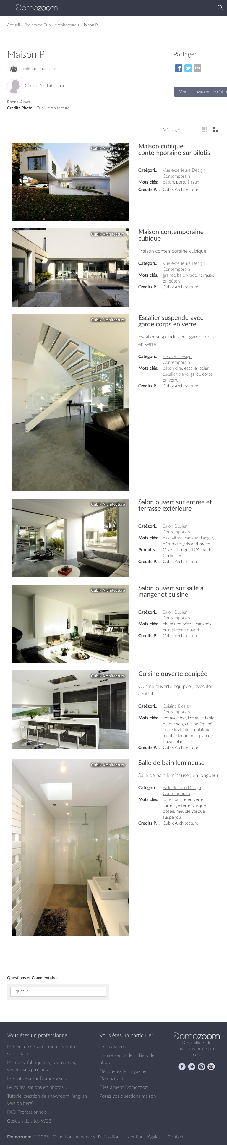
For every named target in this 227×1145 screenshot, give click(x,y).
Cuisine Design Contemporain (177, 709)
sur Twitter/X (188, 68)
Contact (176, 1136)
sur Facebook (178, 68)
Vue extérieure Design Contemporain (184, 173)
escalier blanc (175, 374)
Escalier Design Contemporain (177, 359)
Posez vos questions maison (128, 1096)
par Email (197, 68)
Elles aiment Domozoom (124, 1087)
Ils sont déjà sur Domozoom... (37, 1078)
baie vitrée (173, 538)
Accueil (13, 24)
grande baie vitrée (180, 275)
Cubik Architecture (46, 85)
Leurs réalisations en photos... (37, 1087)
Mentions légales (144, 1136)
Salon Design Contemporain (176, 529)
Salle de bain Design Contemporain (182, 791)
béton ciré (172, 368)
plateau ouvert (185, 630)
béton (168, 182)
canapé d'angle (199, 538)
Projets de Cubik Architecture (51, 24)
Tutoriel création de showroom (38, 1096)
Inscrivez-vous (114, 1046)
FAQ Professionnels (27, 1112)
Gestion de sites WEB (29, 1121)
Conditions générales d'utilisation (87, 1136)
